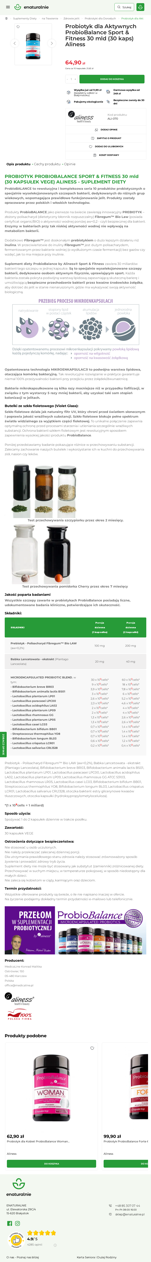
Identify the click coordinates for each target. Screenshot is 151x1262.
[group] (21, 1078)
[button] (32, 1048)
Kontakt (82, 1216)
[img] (41, 1172)
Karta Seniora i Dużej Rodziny (97, 1197)
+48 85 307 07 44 (127, 1145)
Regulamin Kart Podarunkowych (99, 1203)
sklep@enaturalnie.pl (130, 1154)
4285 (34, 1184)
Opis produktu (18, 164)
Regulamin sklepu (18, 1216)
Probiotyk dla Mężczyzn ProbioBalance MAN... (89, 1085)
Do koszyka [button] (21, 1103)
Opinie (70, 164)
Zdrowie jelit (71, 18)
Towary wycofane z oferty (94, 1209)
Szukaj (126, 7)
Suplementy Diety (25, 18)
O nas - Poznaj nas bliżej (22, 1197)
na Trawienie (50, 18)
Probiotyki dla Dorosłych (100, 18)
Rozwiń (75, 1249)
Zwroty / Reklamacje (20, 1209)
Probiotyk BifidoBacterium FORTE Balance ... (128, 1085)
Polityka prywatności (20, 1222)
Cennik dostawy (17, 1203)
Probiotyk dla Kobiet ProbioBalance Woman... (21, 1085)
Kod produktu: (117, 114)
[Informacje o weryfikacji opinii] (42, 1188)
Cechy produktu (47, 164)
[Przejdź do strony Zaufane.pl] (16, 1180)
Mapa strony (85, 1222)
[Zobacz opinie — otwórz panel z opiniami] (3, 744)
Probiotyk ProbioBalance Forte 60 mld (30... (57, 1085)
